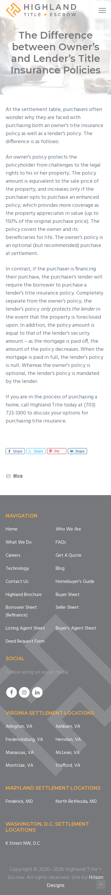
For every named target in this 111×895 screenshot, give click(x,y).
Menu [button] (99, 10)
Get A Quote (68, 555)
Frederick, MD (19, 801)
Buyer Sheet (68, 595)
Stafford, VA (68, 765)
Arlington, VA (19, 726)
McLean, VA (68, 753)
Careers (13, 555)
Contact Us (17, 582)
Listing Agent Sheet (25, 628)
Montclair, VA (19, 765)
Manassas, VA (20, 753)
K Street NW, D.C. (23, 843)
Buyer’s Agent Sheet (76, 628)
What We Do (19, 542)
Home (11, 529)
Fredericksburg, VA (24, 740)
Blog (17, 475)
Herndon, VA (68, 740)
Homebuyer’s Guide (75, 582)
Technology (17, 568)
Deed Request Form (25, 641)
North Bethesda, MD (76, 801)
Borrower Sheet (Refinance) (21, 611)
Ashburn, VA (68, 726)
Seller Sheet (67, 607)
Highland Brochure (24, 595)
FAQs (61, 542)
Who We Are (68, 529)
